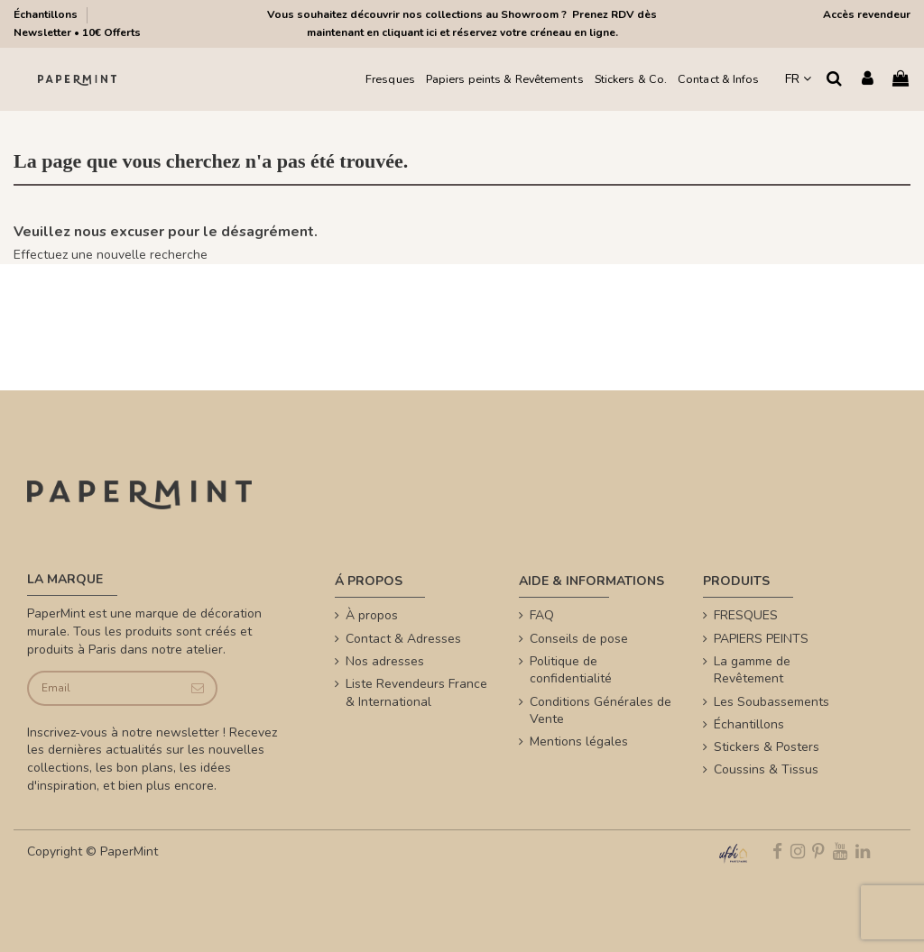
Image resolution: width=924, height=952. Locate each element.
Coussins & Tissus (766, 769)
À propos (372, 615)
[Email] (104, 688)
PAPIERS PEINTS (761, 638)
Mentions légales (579, 741)
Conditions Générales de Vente (600, 710)
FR (798, 78)
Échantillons (47, 14)
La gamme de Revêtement (752, 670)
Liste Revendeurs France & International (416, 692)
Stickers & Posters (766, 746)
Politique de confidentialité (571, 670)
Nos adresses (385, 661)
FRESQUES (746, 615)
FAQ (542, 615)
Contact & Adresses (403, 638)
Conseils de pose (579, 638)
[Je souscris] (197, 688)
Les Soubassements (771, 701)
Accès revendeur (866, 14)
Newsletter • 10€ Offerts (77, 32)
